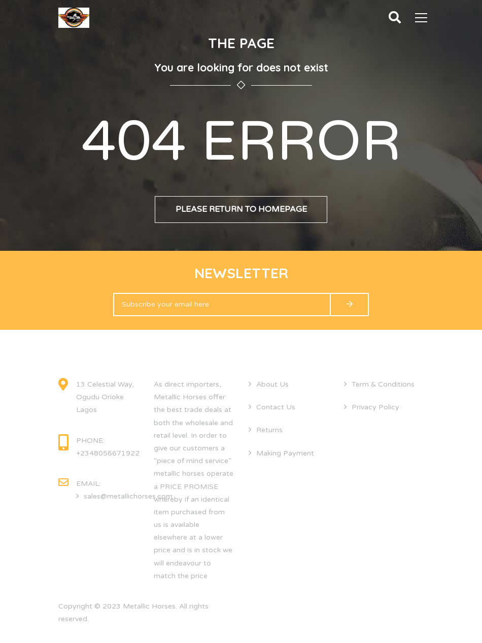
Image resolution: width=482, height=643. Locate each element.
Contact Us (275, 407)
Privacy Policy (375, 407)
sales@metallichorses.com (128, 496)
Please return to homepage (241, 209)
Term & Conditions (383, 384)
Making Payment (285, 453)
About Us (272, 384)
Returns (269, 430)
